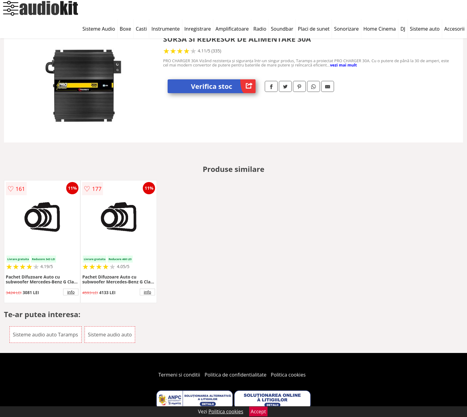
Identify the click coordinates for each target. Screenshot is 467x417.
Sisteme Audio (98, 28)
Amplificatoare (232, 28)
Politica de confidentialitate (236, 374)
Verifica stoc (223, 86)
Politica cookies (288, 374)
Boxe (125, 28)
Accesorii (454, 28)
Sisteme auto (425, 28)
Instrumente (165, 28)
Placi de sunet (313, 28)
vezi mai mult (343, 65)
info (70, 292)
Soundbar (282, 28)
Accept (258, 411)
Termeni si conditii (179, 374)
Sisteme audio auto (110, 334)
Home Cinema (379, 28)
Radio (259, 28)
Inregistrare (197, 28)
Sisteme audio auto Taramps (45, 334)
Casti (141, 28)
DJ (403, 28)
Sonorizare (346, 28)
